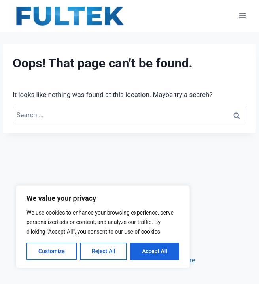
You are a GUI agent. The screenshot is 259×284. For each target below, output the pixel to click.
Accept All (154, 251)
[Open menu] (242, 15)
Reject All (103, 251)
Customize (51, 251)
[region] (103, 226)
